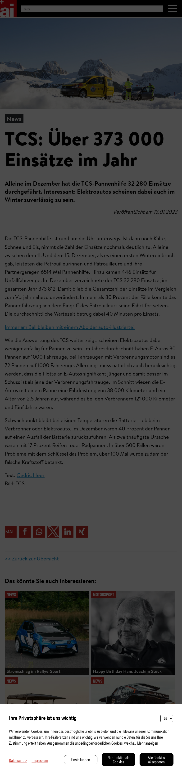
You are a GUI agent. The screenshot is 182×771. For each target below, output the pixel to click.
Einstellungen (80, 759)
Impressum (40, 760)
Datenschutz (18, 760)
